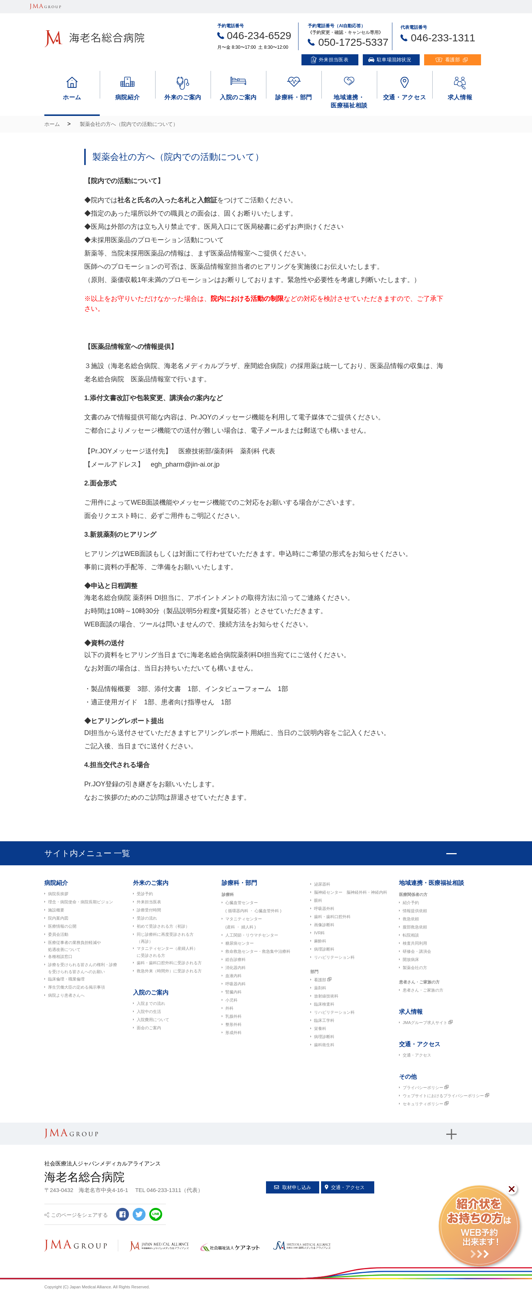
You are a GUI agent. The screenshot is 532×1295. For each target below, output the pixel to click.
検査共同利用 (415, 943)
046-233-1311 (443, 38)
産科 (231, 927)
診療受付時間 (149, 910)
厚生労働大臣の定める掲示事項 (76, 987)
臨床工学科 (324, 1020)
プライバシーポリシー (423, 1087)
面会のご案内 (149, 1028)
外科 (229, 1008)
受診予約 (145, 894)
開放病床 (411, 959)
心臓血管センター (241, 902)
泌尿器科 (322, 884)
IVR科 (319, 933)
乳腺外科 (233, 1016)
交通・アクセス (417, 1055)
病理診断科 (324, 949)
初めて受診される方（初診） (163, 926)
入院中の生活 (149, 1011)
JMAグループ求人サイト (425, 1022)
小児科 (231, 1000)
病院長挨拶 (58, 894)
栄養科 (320, 1028)
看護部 (320, 980)
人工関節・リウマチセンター (251, 935)
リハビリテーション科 (334, 957)
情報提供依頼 (415, 910)
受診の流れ (147, 918)
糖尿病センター (239, 943)
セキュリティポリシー (423, 1104)
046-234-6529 (259, 35)
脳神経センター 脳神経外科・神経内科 (350, 892)
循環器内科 (238, 910)
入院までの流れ (151, 1003)
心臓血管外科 (267, 910)
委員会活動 (58, 934)
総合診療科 (235, 959)
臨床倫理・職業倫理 (66, 979)
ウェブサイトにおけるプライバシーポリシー (443, 1095)
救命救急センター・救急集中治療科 (257, 951)
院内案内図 (58, 918)
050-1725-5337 (353, 42)
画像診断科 (324, 925)
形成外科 (233, 1032)
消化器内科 (235, 967)
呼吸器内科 (235, 984)
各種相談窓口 (60, 956)
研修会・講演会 (417, 951)
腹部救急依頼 (415, 927)
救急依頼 (411, 919)
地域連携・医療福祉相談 (431, 883)
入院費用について (153, 1019)
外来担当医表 (149, 902)
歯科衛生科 (324, 1044)
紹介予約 (411, 902)
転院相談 (411, 935)
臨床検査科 (324, 1004)
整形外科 (233, 1024)
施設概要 (56, 910)
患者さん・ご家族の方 (419, 982)
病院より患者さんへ (66, 995)
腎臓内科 (233, 992)
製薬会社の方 (415, 967)
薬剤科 (320, 988)
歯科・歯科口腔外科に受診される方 (169, 963)
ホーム (52, 124)
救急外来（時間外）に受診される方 (169, 971)
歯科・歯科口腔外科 (332, 916)
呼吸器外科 (324, 908)
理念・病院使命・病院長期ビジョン (80, 902)
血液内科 (233, 975)
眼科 (318, 900)
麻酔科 (320, 941)
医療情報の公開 (62, 926)
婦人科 (247, 927)
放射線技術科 (326, 996)
